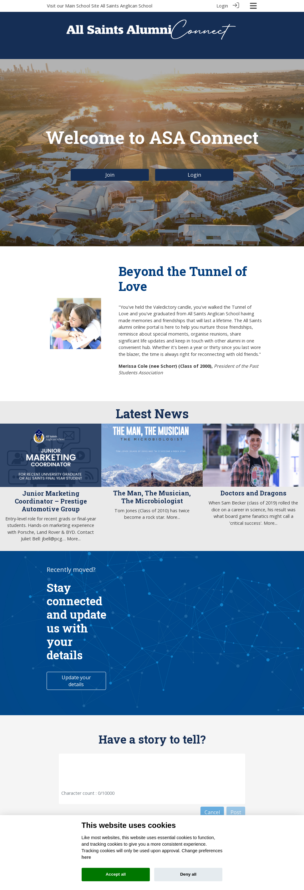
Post (236, 812)
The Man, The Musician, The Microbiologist (152, 497)
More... (74, 539)
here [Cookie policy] (86, 857)
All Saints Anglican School (126, 6)
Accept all (116, 874)
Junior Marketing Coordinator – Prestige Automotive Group (51, 501)
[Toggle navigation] (253, 5)
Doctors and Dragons (253, 493)
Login (222, 6)
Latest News (152, 413)
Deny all (188, 874)
